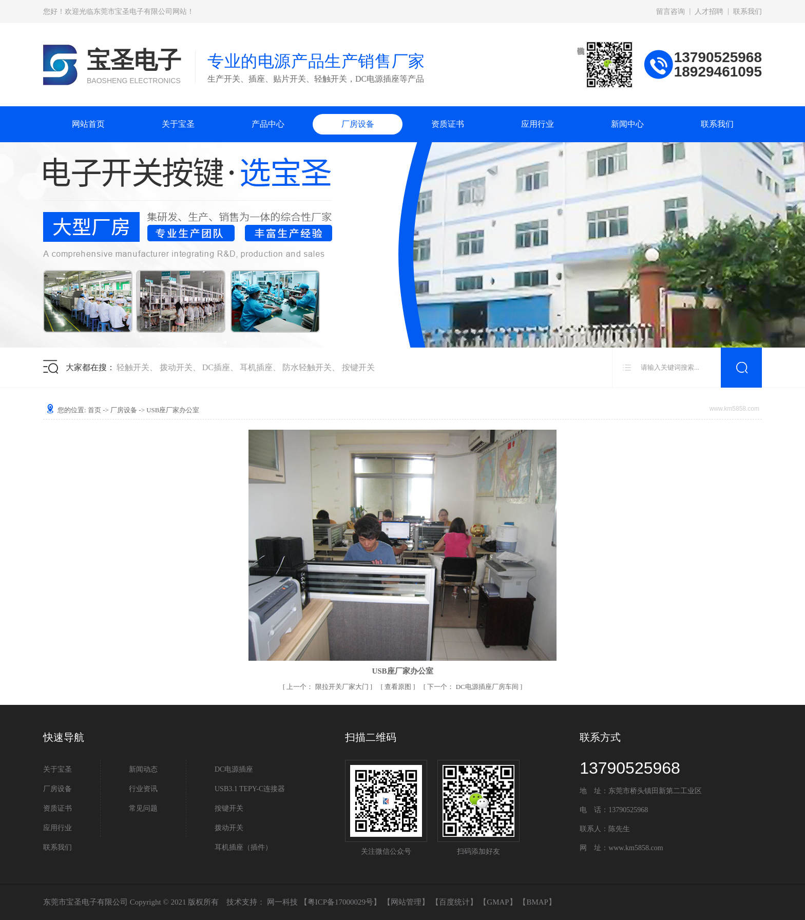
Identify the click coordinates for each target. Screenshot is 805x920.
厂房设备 (357, 124)
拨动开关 (176, 367)
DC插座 (216, 367)
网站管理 (406, 902)
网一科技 (282, 902)
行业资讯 (143, 789)
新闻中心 (627, 124)
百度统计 (454, 902)
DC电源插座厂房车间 (473, 687)
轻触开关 (133, 367)
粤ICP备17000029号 (340, 902)
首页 (94, 410)
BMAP (537, 902)
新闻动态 (143, 769)
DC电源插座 (234, 769)
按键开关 (358, 367)
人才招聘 (709, 11)
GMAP (498, 902)
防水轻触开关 (307, 367)
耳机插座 (256, 367)
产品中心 (268, 124)
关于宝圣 (178, 124)
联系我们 (747, 11)
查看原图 (399, 687)
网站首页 (88, 124)
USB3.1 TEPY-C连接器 (250, 789)
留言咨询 (670, 11)
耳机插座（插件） (243, 847)
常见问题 (143, 808)
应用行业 (537, 124)
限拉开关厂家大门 (328, 687)
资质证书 (447, 124)
